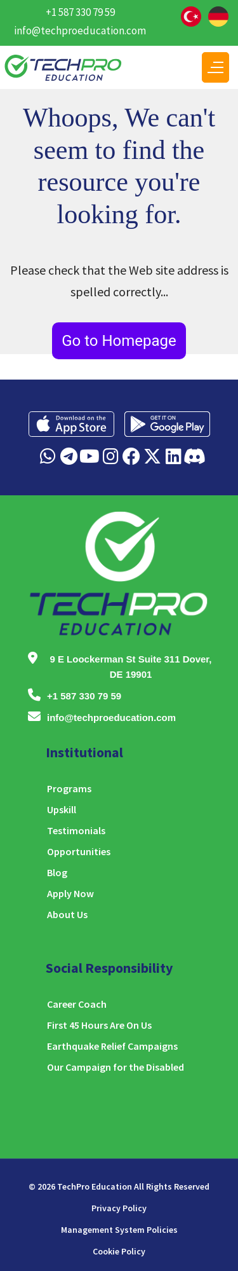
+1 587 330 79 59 (80, 12)
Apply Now (70, 893)
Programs (69, 788)
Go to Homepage (119, 341)
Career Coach (77, 1004)
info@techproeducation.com (80, 31)
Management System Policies (119, 1229)
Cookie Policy (119, 1251)
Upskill (61, 809)
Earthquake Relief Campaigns (112, 1046)
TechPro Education (94, 1186)
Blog (57, 872)
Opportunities (78, 851)
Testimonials (76, 830)
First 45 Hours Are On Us (99, 1025)
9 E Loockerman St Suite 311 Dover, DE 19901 (130, 667)
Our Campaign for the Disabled (115, 1067)
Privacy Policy (119, 1208)
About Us (67, 914)
